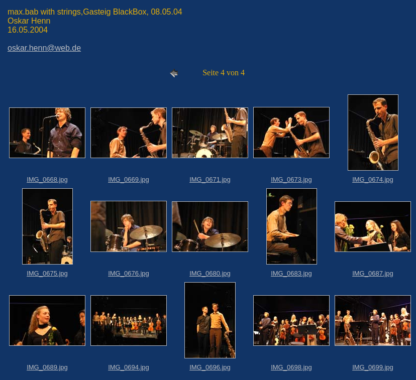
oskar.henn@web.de (44, 48)
